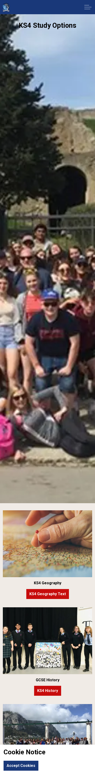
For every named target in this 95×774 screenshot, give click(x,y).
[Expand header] (88, 7)
